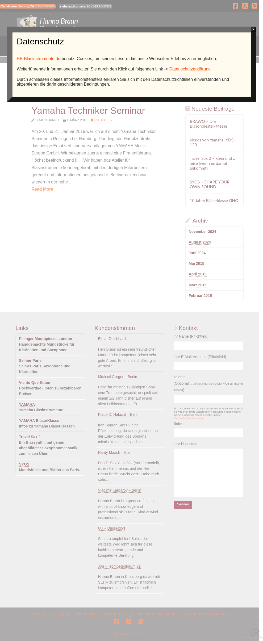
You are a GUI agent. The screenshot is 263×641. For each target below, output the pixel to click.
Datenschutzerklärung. (190, 69)
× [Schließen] (254, 29)
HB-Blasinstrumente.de (39, 58)
